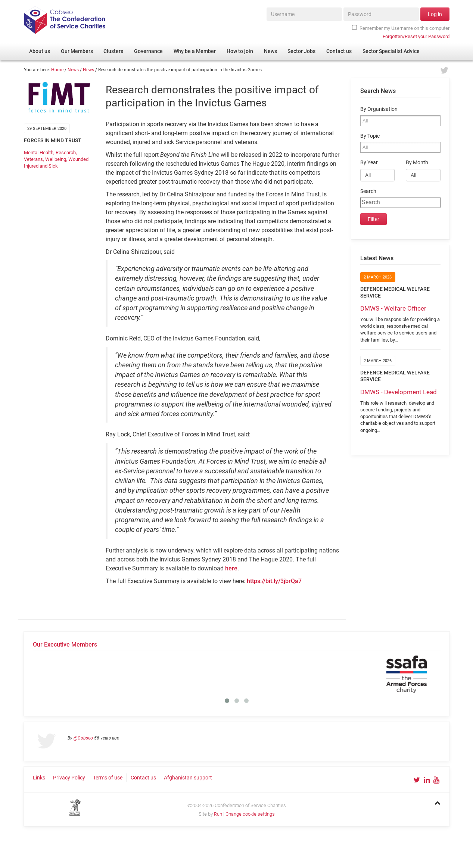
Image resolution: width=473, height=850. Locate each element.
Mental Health (38, 152)
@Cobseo (83, 738)
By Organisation (379, 109)
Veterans (33, 159)
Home (57, 69)
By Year (369, 162)
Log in (435, 14)
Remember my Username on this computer (400, 28)
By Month (417, 162)
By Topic (370, 136)
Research (66, 152)
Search (368, 191)
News (73, 69)
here (231, 568)
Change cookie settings (250, 814)
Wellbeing (55, 159)
